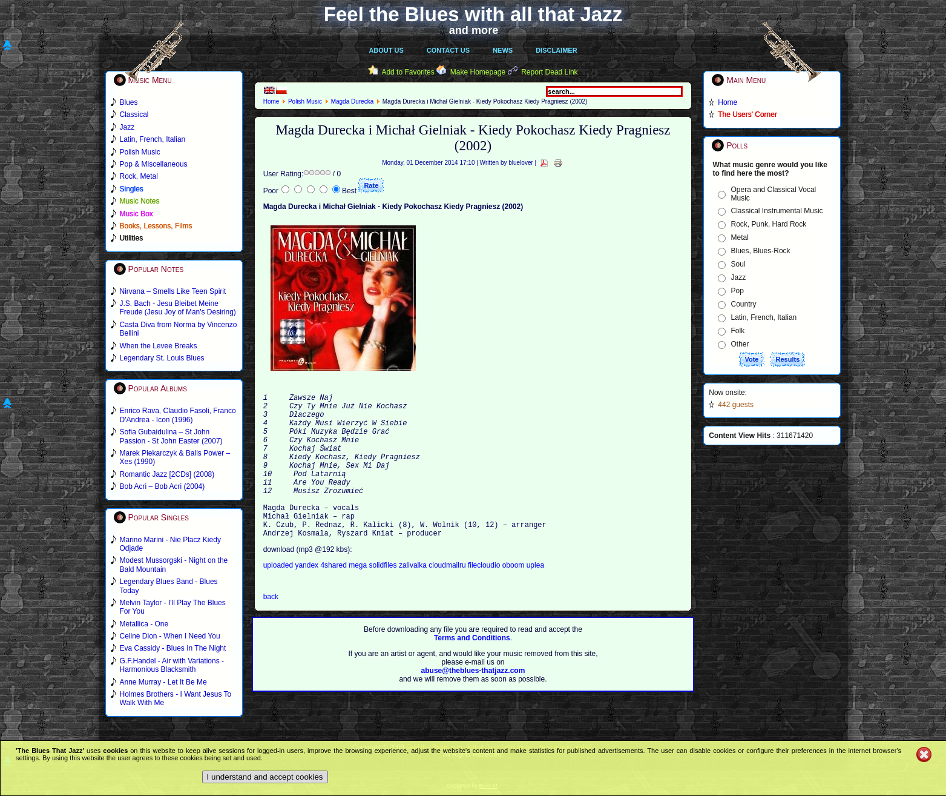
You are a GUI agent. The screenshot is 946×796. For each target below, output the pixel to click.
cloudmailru (448, 598)
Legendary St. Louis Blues (162, 358)
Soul (738, 264)
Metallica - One (144, 624)
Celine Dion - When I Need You (170, 636)
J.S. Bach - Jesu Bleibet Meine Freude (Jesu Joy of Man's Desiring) (178, 307)
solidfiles (383, 598)
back (270, 629)
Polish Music (305, 101)
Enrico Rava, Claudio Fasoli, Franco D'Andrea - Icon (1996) (178, 414)
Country (744, 304)
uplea (535, 598)
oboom (514, 598)
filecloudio (484, 598)
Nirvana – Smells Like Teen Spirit (173, 291)
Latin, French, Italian (764, 317)
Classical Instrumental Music (777, 211)
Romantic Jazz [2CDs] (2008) (167, 474)
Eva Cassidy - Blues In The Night (173, 648)
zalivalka (414, 598)
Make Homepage (477, 72)
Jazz (738, 277)
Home (271, 101)
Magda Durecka (352, 101)
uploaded (279, 598)
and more (474, 30)
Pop (737, 291)
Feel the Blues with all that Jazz (473, 14)
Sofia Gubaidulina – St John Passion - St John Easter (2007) (171, 436)
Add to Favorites (407, 72)
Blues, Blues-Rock (760, 251)
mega (359, 598)
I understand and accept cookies (265, 776)
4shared (334, 598)
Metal (740, 237)
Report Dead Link (549, 72)
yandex (307, 598)
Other (740, 344)
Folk (738, 331)
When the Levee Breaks (158, 346)
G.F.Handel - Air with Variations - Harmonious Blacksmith (172, 665)
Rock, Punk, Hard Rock (769, 224)
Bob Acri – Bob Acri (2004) (162, 486)
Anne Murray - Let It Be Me (163, 682)
